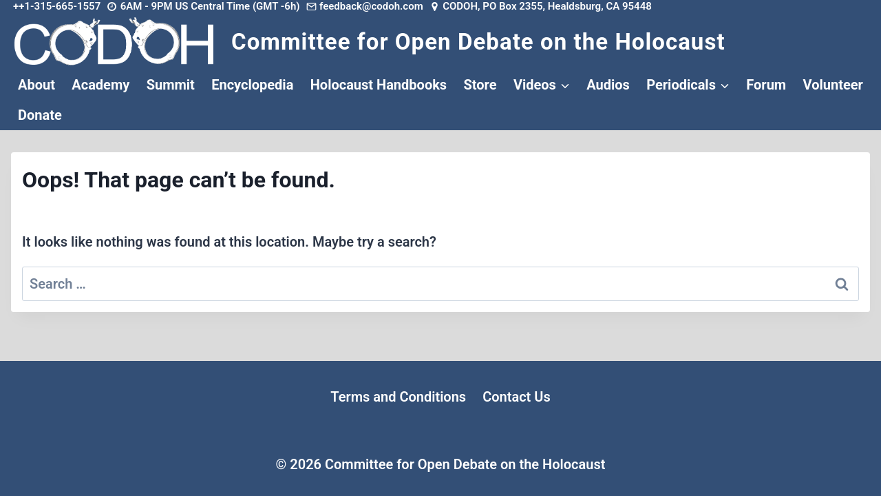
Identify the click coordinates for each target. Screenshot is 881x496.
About (36, 84)
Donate (40, 115)
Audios (608, 84)
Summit (171, 84)
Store (479, 84)
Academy (100, 84)
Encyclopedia (252, 84)
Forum (766, 84)
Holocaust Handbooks (378, 84)
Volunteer (833, 84)
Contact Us (516, 397)
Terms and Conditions (398, 397)
